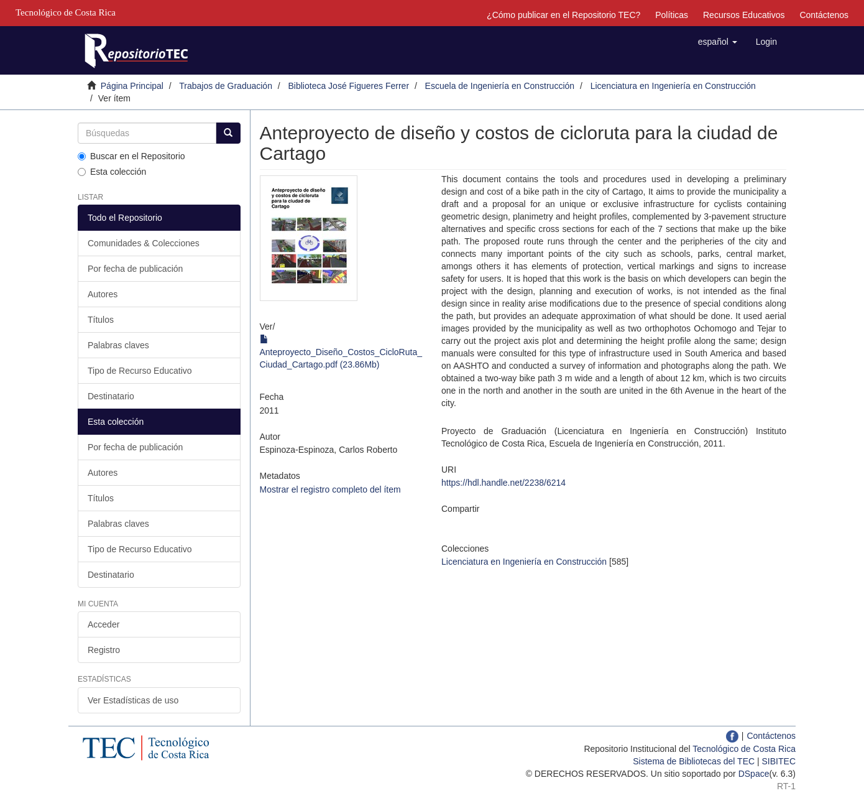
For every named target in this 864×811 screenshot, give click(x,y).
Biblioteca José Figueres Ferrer (349, 86)
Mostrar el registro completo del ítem (330, 489)
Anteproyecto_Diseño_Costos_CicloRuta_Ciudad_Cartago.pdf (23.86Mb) (341, 352)
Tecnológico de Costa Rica (744, 749)
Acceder (103, 624)
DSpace (754, 774)
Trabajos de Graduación (225, 86)
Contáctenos (823, 15)
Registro (104, 650)
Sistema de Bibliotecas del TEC (694, 761)
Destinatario (111, 396)
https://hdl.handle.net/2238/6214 (503, 483)
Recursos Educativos (744, 15)
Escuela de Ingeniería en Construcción (499, 86)
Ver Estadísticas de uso (133, 700)
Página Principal (132, 86)
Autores (102, 294)
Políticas (671, 15)
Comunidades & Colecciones (144, 243)
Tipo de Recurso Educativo (140, 371)
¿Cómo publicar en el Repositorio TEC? (563, 15)
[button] (718, 41)
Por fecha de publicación (135, 269)
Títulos (101, 320)
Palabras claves (118, 345)
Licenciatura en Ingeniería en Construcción (673, 86)
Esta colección (112, 172)
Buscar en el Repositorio (131, 156)
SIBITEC (779, 761)
